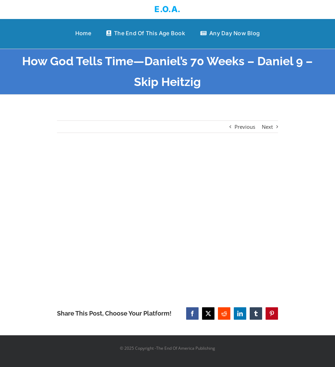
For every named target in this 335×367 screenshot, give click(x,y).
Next (267, 126)
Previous (244, 126)
